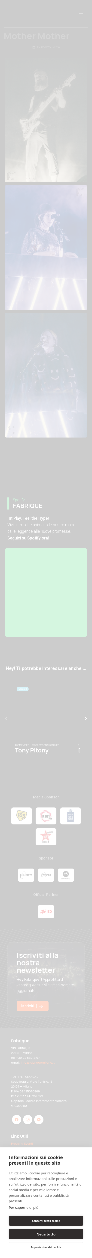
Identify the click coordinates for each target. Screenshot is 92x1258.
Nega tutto (46, 1234)
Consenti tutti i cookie (46, 1220)
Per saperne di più (23, 1207)
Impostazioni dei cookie (46, 1247)
